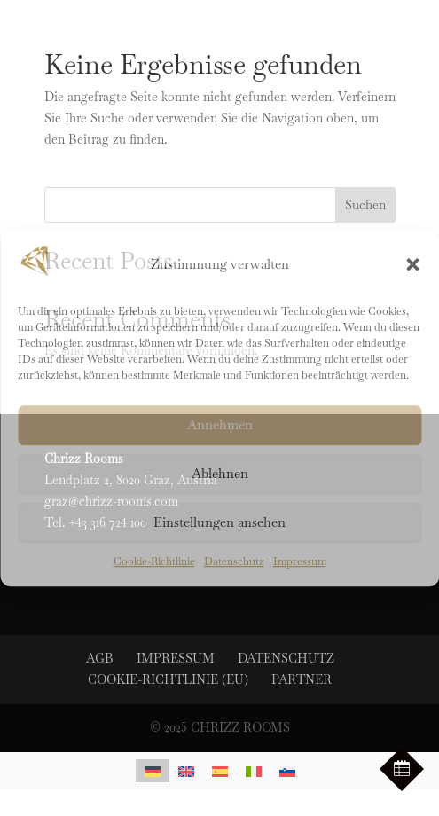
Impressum (299, 561)
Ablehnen (220, 474)
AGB (100, 658)
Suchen (365, 205)
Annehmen (220, 425)
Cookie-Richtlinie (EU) (168, 679)
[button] (412, 264)
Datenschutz (234, 561)
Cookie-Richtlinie (154, 561)
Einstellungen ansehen (219, 522)
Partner (301, 679)
